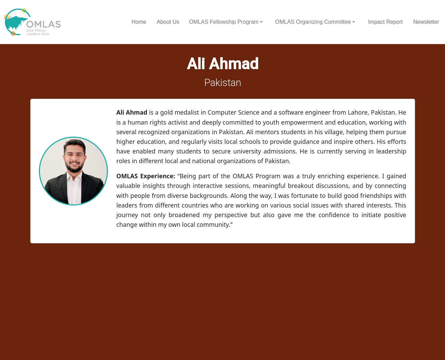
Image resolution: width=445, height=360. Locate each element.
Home (139, 22)
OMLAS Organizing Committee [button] (313, 22)
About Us (167, 22)
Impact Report (385, 22)
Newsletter (426, 22)
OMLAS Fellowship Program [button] (224, 22)
